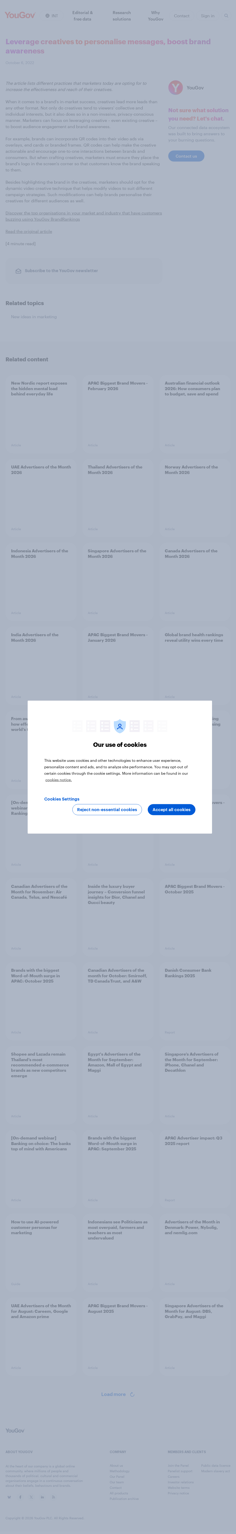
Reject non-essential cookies (107, 809)
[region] (120, 767)
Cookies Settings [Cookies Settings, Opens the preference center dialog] (62, 799)
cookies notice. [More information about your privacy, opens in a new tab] (58, 779)
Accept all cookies (172, 809)
